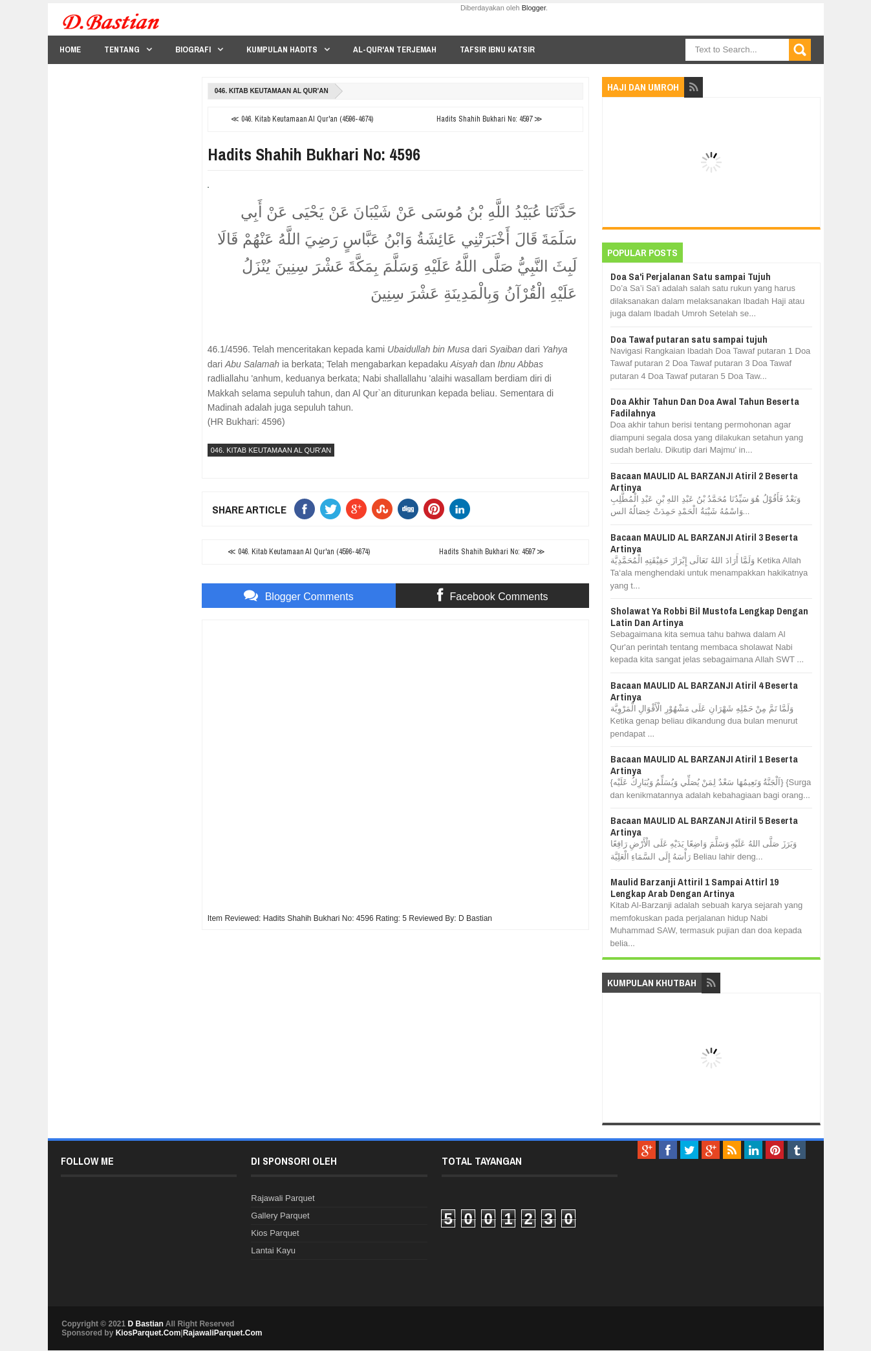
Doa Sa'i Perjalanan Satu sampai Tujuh (690, 276)
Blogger (534, 8)
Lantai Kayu (273, 1250)
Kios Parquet (275, 1233)
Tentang (122, 49)
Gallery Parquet (280, 1215)
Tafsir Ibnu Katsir (497, 49)
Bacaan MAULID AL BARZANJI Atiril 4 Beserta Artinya (704, 691)
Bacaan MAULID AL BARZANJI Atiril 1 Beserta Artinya (704, 764)
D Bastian (146, 1323)
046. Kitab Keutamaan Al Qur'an (271, 90)
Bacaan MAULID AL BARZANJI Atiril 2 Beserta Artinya (704, 481)
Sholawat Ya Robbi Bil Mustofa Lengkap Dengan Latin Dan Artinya (709, 616)
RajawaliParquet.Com (223, 1332)
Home (70, 49)
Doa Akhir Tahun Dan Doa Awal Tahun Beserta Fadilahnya (704, 407)
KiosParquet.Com (148, 1332)
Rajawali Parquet (282, 1198)
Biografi (193, 49)
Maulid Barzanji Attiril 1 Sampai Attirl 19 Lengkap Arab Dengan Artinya (694, 887)
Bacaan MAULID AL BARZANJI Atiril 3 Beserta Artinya (704, 543)
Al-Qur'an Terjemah (394, 49)
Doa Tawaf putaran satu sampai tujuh (689, 339)
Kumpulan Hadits (281, 49)
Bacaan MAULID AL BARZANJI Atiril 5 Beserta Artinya (704, 826)
